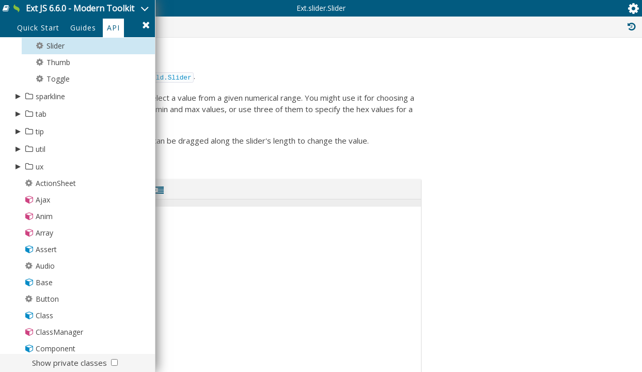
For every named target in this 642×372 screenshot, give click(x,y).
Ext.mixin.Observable (550, 337)
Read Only (599, 66)
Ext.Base (531, 160)
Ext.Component (553, 194)
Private (491, 66)
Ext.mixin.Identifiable (550, 302)
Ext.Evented (540, 171)
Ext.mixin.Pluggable (547, 348)
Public (385, 66)
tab (41, 158)
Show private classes (69, 363)
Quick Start (38, 73)
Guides (83, 73)
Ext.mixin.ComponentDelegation (567, 268)
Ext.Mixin (531, 234)
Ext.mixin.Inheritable (549, 314)
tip (40, 176)
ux (39, 211)
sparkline (50, 141)
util (40, 193)
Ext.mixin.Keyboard (547, 325)
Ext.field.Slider (324, 146)
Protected (436, 66)
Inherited (542, 66)
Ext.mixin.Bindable (546, 257)
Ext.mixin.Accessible (549, 246)
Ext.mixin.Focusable (548, 291)
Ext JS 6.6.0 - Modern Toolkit (117, 15)
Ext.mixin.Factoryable (550, 280)
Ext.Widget (542, 183)
